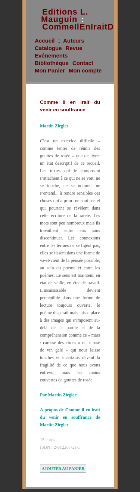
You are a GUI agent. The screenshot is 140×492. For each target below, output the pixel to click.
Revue (74, 48)
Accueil (45, 40)
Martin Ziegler (54, 126)
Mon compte (85, 70)
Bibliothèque (52, 63)
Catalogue (48, 48)
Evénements (51, 55)
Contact (82, 63)
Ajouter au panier (63, 468)
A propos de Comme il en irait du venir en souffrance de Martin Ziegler (70, 417)
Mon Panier (50, 70)
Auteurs (73, 40)
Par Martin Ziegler (58, 394)
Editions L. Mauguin (64, 15)
